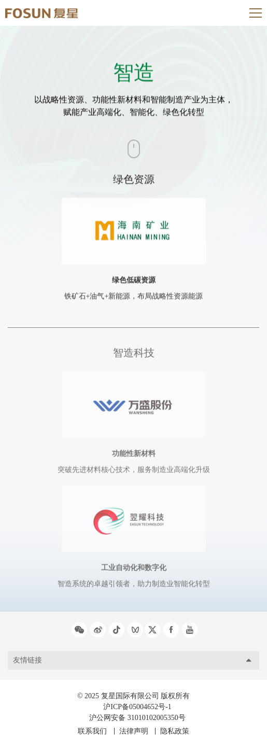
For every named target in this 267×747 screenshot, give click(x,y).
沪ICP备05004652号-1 (137, 707)
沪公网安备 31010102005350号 (137, 718)
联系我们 (92, 731)
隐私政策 (174, 731)
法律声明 (133, 731)
